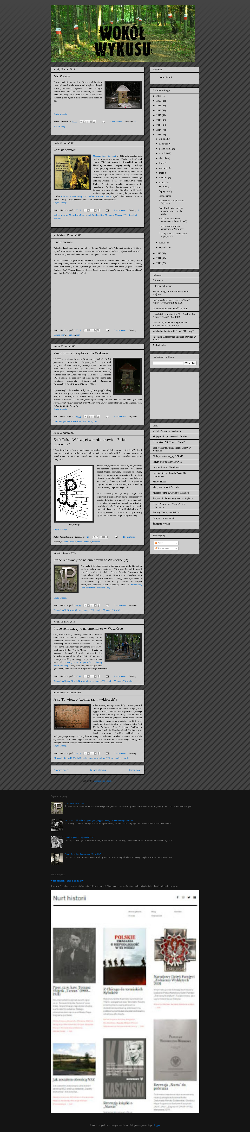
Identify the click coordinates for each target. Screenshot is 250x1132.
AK (135, 121)
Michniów (109, 215)
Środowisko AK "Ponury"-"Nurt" (169, 442)
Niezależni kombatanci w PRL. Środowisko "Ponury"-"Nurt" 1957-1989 (174, 315)
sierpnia (163, 158)
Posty (159, 543)
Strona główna (98, 769)
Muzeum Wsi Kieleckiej (104, 156)
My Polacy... (63, 76)
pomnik (66, 421)
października (165, 148)
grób (64, 610)
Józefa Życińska (80, 758)
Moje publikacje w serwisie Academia (171, 436)
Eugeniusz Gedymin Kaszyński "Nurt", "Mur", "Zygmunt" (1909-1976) (171, 301)
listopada (163, 143)
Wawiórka (117, 610)
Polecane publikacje (162, 286)
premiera (57, 218)
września (163, 153)
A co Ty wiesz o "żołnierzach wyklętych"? (85, 699)
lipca (162, 163)
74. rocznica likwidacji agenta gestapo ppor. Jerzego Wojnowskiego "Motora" (99, 820)
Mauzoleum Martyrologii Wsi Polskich (86, 215)
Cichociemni (63, 242)
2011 (159, 258)
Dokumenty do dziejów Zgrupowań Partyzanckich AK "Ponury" (170, 324)
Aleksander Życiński (63, 758)
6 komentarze (116, 121)
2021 (159, 96)
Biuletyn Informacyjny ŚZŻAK (168, 456)
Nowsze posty (61, 769)
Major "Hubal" (160, 481)
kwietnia (163, 177)
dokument (70, 335)
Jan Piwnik (72, 681)
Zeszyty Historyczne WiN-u (166, 512)
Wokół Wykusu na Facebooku (167, 431)
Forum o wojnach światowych (167, 462)
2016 (159, 120)
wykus (94, 421)
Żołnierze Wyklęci (161, 524)
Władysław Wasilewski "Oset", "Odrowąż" (173, 331)
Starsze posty (135, 769)
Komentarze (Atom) (103, 780)
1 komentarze (120, 210)
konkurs (92, 758)
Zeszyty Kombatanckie (164, 518)
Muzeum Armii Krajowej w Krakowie (171, 493)
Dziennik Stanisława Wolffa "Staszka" (171, 308)
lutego (162, 242)
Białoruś (57, 610)
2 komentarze (129, 537)
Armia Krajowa (69, 541)
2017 (159, 115)
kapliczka (58, 421)
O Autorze (158, 280)
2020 (159, 100)
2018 (159, 110)
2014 (159, 130)
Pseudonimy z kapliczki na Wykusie (81, 353)
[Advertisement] (174, 394)
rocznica (96, 541)
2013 (159, 134)
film (55, 126)
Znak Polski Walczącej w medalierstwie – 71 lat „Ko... (171, 211)
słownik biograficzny (80, 421)
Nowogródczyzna (75, 610)
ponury (87, 610)
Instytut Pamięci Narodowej (166, 467)
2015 (159, 125)
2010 (159, 263)
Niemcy (61, 126)
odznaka (87, 541)
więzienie (101, 758)
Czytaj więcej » (60, 114)
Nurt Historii (166, 77)
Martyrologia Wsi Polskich (166, 487)
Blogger (156, 1125)
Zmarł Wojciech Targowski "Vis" (79, 837)
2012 (159, 253)
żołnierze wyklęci (122, 758)
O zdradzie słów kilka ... (75, 803)
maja (162, 173)
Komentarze (162, 548)
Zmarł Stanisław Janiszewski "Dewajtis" (83, 854)
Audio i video (159, 345)
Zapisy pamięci (65, 150)
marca (162, 182)
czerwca (163, 168)
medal (80, 541)
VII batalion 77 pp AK (101, 610)
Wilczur (110, 758)
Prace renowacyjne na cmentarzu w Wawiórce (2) (91, 560)
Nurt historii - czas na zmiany (67, 880)
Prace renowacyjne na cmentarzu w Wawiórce (88, 628)
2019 (159, 105)
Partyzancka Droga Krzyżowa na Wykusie (173, 498)
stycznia (163, 247)
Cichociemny (59, 335)
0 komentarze (120, 330)
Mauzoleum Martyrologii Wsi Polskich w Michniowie (86, 196)
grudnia (163, 139)
